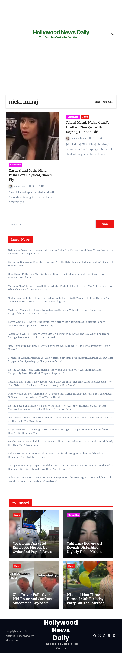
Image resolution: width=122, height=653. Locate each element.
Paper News (23, 636)
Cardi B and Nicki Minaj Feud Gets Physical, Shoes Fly (30, 175)
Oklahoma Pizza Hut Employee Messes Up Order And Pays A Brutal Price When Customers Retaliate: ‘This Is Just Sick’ (33, 554)
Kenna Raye (18, 185)
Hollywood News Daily (61, 32)
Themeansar (12, 640)
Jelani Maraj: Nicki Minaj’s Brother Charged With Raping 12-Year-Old (87, 127)
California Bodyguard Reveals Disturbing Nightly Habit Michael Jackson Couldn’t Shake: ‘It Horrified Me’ (86, 551)
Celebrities (15, 164)
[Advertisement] (61, 71)
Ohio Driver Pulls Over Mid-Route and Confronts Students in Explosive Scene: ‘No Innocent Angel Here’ (33, 603)
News (85, 116)
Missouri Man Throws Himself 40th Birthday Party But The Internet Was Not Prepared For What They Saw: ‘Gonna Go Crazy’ (86, 605)
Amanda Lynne (76, 138)
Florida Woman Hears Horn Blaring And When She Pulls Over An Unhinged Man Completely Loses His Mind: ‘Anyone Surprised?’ (55, 371)
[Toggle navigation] (10, 34)
